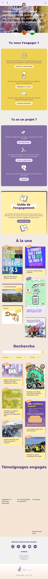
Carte (27, 575)
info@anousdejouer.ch (24, 555)
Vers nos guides (24, 221)
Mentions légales (20, 575)
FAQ (31, 575)
